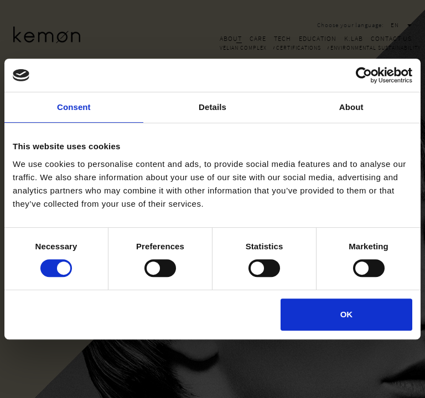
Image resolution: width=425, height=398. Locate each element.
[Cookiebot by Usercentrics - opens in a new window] (363, 75)
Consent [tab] (74, 107)
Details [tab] (212, 107)
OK (346, 314)
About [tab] (351, 107)
